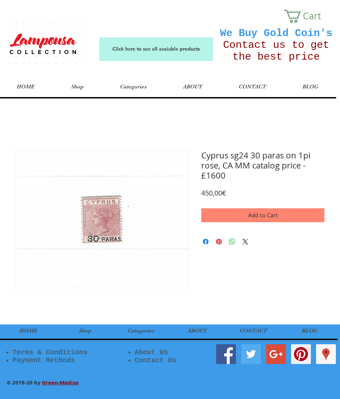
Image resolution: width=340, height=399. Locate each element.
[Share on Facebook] (206, 241)
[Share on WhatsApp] (232, 241)
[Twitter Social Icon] (251, 354)
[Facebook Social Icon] (226, 354)
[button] (309, 16)
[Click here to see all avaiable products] (156, 49)
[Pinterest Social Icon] (301, 354)
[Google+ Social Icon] (276, 354)
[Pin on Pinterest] (219, 241)
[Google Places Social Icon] (326, 354)
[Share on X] (245, 241)
